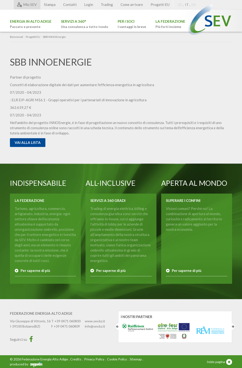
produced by (26, 364)
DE (180, 5)
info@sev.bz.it (95, 326)
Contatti (70, 4)
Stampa (50, 4)
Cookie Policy (117, 359)
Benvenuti (16, 37)
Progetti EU (160, 4)
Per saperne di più (35, 270)
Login (88, 4)
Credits (75, 359)
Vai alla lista (28, 142)
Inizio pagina (219, 361)
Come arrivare (132, 4)
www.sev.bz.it (95, 321)
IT (187, 5)
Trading (107, 4)
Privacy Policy (94, 359)
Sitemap (136, 359)
